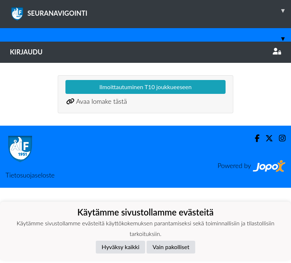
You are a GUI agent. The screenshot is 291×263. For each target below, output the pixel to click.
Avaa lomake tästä (101, 101)
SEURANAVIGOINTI (150, 10)
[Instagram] (279, 138)
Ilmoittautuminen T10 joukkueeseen (145, 86)
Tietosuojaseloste (29, 175)
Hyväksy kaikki (120, 246)
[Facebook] (254, 138)
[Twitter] (266, 138)
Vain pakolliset (170, 246)
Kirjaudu (145, 52)
